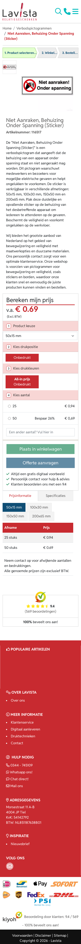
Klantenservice (22, 722)
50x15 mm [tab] (14, 507)
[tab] (40, 326)
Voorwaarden (22, 935)
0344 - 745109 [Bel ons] (19, 765)
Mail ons (14, 786)
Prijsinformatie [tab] (20, 495)
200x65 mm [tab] (41, 516)
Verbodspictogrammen (34, 28)
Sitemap (60, 935)
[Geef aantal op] (40, 432)
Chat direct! (17, 779)
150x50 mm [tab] (15, 516)
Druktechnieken (23, 736)
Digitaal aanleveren (25, 729)
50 (15, 418)
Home (7, 28)
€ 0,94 (70, 406)
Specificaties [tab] (55, 495)
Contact (17, 743)
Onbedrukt (22, 357)
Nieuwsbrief (20, 844)
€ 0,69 (70, 418)
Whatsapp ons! (19, 772)
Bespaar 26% (45, 418)
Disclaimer (43, 935)
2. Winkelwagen (53, 53)
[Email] (9, 866)
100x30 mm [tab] (39, 507)
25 (14, 406)
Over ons (18, 700)
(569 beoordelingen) (40, 611)
